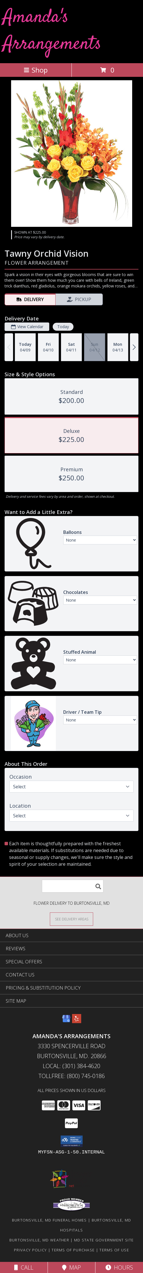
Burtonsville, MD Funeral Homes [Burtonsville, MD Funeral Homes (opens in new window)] (49, 1220)
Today (63, 326)
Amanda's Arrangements (52, 30)
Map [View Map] (71, 1267)
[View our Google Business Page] (66, 1021)
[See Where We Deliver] (71, 919)
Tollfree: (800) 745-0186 (71, 1076)
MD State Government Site (104, 1240)
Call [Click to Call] (23, 1267)
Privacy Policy (30, 1250)
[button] (72, 1141)
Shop (36, 70)
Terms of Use (114, 1250)
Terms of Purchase (73, 1250)
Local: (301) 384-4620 (71, 1066)
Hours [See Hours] (119, 1267)
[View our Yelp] (76, 1021)
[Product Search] (72, 886)
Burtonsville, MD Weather (39, 1240)
